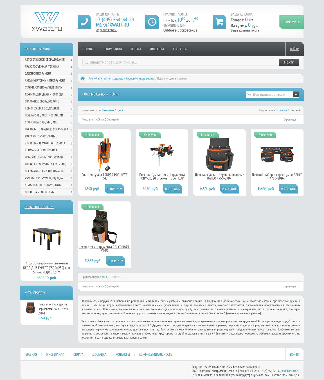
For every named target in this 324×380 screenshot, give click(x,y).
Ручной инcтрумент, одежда (105, 78)
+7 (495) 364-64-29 (115, 19)
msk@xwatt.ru (112, 25)
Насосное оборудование (41, 136)
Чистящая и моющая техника (45, 143)
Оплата (136, 49)
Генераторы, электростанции (44, 115)
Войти (294, 49)
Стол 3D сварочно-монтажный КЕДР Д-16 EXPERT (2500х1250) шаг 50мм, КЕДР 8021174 (46, 268)
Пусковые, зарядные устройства (46, 129)
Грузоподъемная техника (42, 66)
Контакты (180, 49)
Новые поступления (39, 207)
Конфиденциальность (155, 354)
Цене (120, 110)
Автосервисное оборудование (45, 59)
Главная (88, 49)
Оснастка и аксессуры (39, 192)
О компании (113, 49)
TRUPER (114, 277)
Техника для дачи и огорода (44, 94)
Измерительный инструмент (44, 157)
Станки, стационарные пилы (44, 87)
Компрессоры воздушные (42, 108)
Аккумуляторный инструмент (45, 80)
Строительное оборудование (44, 185)
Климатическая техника (41, 150)
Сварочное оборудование (42, 101)
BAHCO (105, 277)
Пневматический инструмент (44, 171)
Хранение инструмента (140, 78)
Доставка (157, 49)
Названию (108, 110)
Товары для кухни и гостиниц (45, 164)
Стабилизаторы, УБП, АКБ (41, 122)
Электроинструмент (38, 73)
